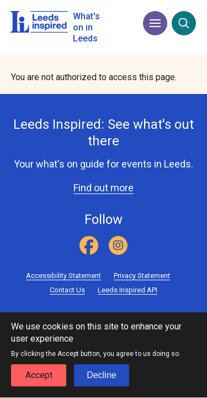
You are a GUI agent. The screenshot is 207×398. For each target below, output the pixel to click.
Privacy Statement (142, 275)
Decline (101, 382)
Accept (38, 382)
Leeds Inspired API (127, 290)
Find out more (103, 187)
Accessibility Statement (63, 275)
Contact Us (67, 290)
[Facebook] (88, 245)
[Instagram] (118, 245)
